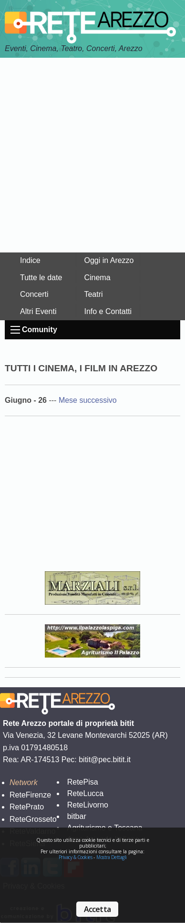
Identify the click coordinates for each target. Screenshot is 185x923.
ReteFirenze (30, 795)
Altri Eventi (38, 311)
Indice (30, 260)
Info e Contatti (108, 311)
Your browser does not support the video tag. (92, 496)
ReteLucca (85, 793)
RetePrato (27, 807)
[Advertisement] (92, 155)
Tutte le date (41, 277)
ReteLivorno (87, 805)
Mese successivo (88, 400)
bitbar (76, 816)
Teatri (93, 294)
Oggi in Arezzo (109, 260)
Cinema (97, 277)
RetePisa (82, 782)
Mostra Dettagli (111, 857)
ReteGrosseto (33, 819)
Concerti (34, 294)
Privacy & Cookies (75, 857)
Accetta (97, 909)
